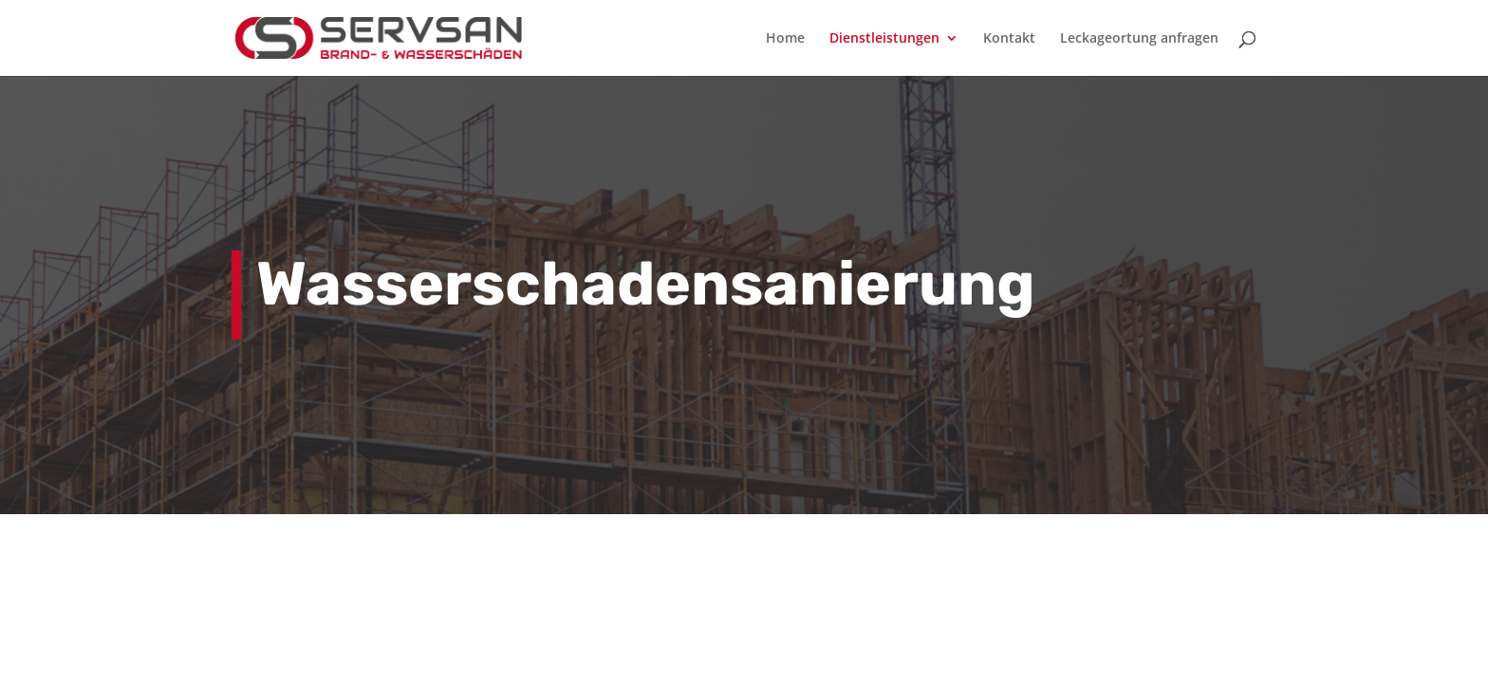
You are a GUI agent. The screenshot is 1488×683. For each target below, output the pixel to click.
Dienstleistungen (884, 38)
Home (785, 38)
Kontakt (1009, 38)
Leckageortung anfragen (1139, 38)
